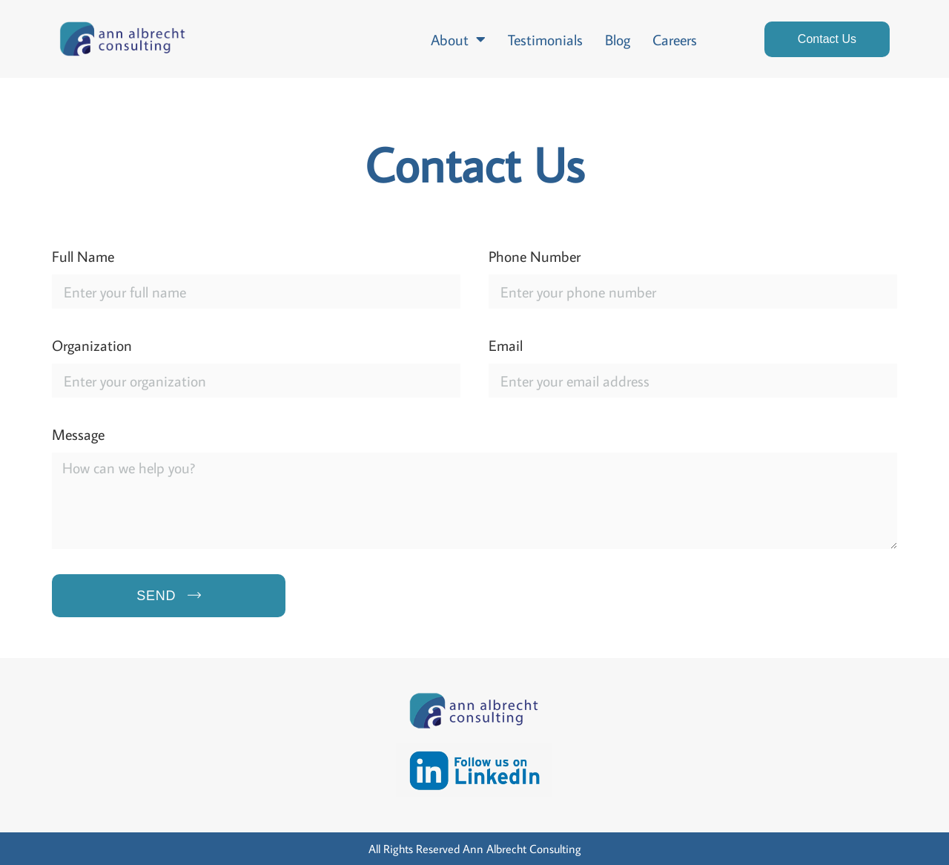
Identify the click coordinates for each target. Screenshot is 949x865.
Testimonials (545, 39)
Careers (674, 39)
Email (506, 345)
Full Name (83, 256)
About (458, 39)
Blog (617, 39)
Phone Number (535, 256)
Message (78, 434)
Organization (92, 345)
